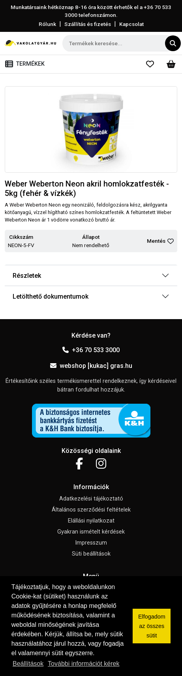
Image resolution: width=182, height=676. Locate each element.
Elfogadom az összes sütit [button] (151, 626)
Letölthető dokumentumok (50, 296)
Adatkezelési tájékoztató (91, 498)
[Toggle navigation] (26, 64)
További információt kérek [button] (83, 663)
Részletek (27, 275)
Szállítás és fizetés (87, 24)
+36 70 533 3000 (91, 350)
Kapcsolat (131, 24)
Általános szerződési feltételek (91, 509)
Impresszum (91, 542)
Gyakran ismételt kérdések (91, 531)
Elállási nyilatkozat (91, 520)
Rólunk (47, 24)
